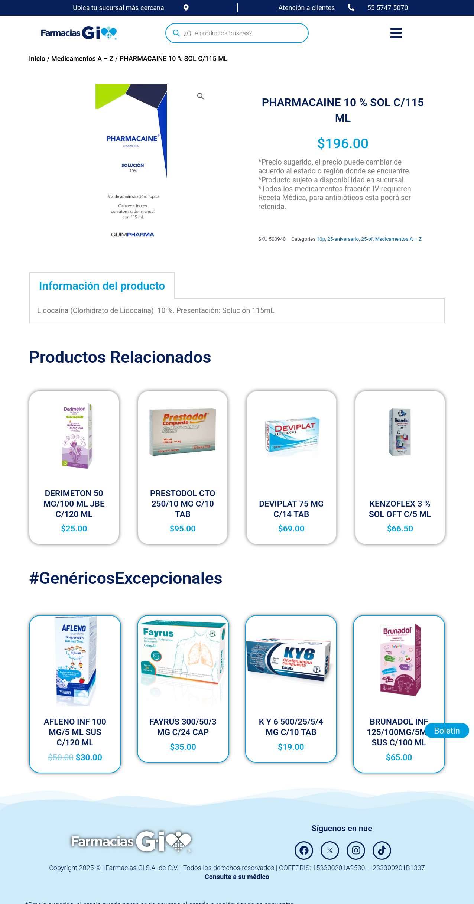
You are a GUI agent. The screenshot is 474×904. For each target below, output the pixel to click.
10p (320, 239)
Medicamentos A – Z (82, 58)
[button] (200, 96)
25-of (367, 239)
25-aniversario (343, 239)
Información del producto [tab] (102, 285)
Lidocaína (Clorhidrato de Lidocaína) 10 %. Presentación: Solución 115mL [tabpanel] (156, 310)
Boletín (447, 730)
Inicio (37, 58)
